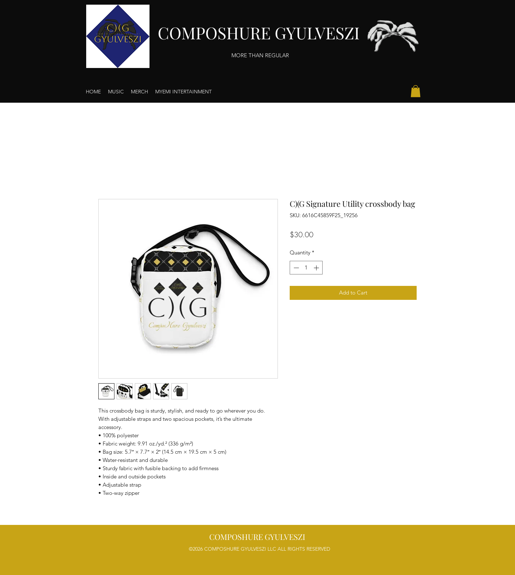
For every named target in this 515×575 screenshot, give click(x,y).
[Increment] (317, 267)
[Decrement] (295, 267)
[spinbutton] (306, 267)
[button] (416, 91)
